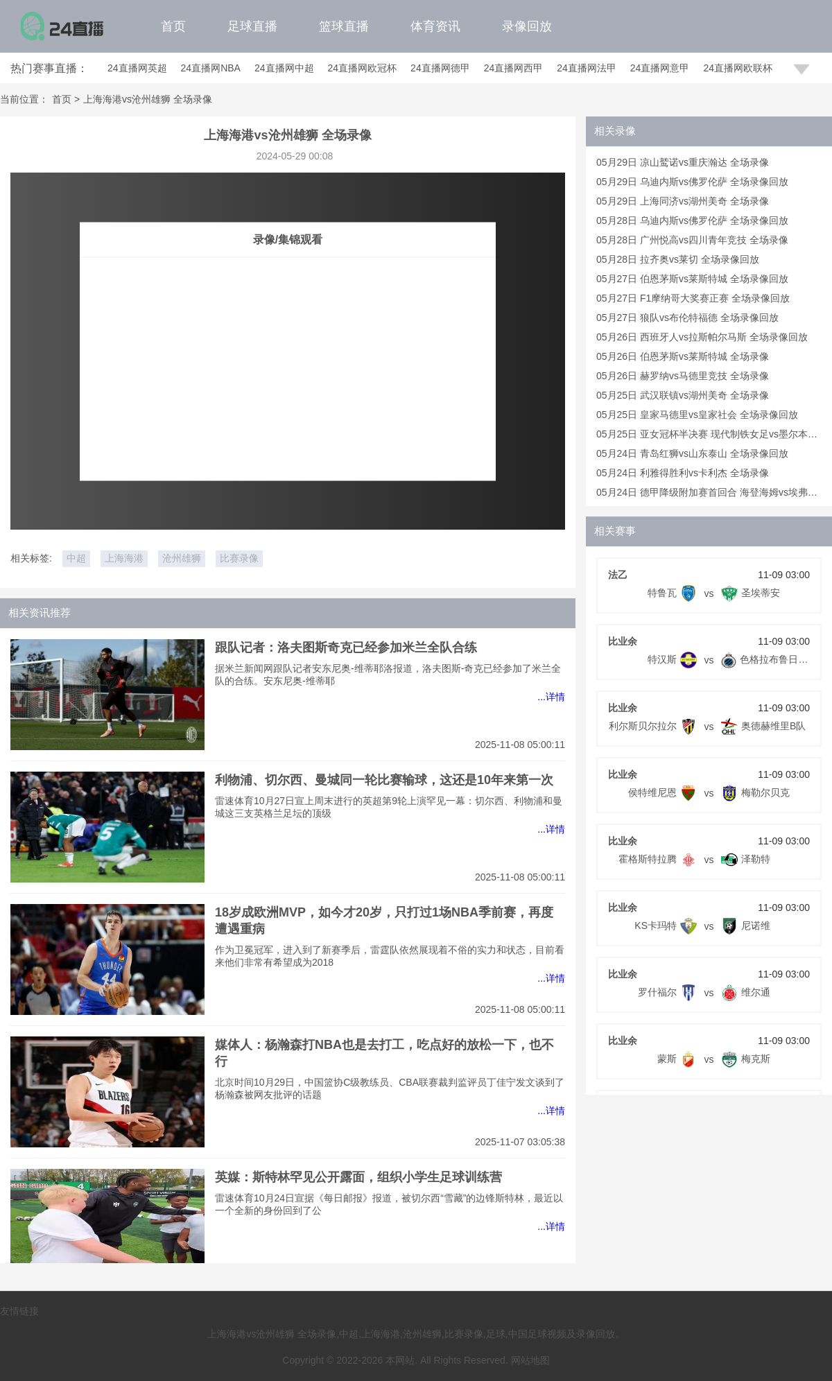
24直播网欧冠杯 (362, 67)
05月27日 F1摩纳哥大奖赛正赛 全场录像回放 (693, 298)
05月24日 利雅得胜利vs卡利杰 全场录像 (682, 472)
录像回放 (527, 26)
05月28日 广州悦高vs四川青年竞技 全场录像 (692, 239)
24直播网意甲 (660, 67)
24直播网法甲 (586, 67)
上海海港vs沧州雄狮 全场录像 (147, 99)
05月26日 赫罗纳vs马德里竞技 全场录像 (682, 375)
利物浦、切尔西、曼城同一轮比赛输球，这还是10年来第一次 (384, 780)
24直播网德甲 (440, 67)
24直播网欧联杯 (737, 67)
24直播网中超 (284, 67)
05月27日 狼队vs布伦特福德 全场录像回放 (687, 317)
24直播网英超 (137, 67)
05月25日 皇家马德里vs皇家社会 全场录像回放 (697, 414)
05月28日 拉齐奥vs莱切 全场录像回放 (677, 259)
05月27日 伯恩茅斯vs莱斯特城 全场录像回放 (692, 278)
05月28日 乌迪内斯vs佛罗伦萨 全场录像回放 (692, 220)
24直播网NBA (211, 67)
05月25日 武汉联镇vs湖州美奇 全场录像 (682, 395)
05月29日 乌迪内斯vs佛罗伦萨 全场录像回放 (692, 181)
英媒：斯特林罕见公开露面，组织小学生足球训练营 (358, 1177)
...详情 (551, 696)
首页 (173, 26)
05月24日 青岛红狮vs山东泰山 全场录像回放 (692, 453)
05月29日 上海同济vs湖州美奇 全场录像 (682, 201)
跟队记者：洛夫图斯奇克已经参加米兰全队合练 (346, 647)
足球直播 (252, 26)
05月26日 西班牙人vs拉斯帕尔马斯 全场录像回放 (702, 336)
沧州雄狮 (181, 558)
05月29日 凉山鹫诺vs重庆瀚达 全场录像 (682, 162)
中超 (76, 558)
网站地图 (530, 1360)
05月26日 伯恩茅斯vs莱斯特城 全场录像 (682, 356)
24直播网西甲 (514, 67)
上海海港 (124, 558)
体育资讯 (435, 26)
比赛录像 (239, 558)
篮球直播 (344, 26)
